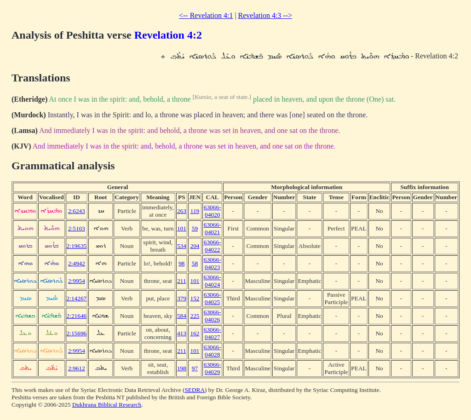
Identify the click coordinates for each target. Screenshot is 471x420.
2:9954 (76, 280)
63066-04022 (212, 246)
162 (194, 333)
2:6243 (76, 210)
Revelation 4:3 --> (265, 15)
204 (194, 245)
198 (181, 368)
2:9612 (76, 368)
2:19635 (77, 245)
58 (195, 263)
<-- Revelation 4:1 (206, 15)
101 (181, 228)
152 (194, 298)
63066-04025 (212, 298)
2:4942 (76, 263)
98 (181, 263)
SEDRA (194, 389)
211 (181, 280)
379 (181, 298)
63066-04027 (212, 333)
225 (194, 315)
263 (181, 210)
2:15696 (77, 333)
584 (181, 315)
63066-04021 (212, 228)
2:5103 (76, 228)
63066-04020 (212, 211)
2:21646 (77, 315)
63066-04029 (212, 368)
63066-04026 (212, 316)
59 (195, 228)
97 (195, 368)
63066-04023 (212, 263)
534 (181, 245)
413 (181, 333)
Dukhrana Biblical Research (106, 404)
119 (195, 210)
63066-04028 (212, 351)
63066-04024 (212, 281)
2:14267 (77, 298)
